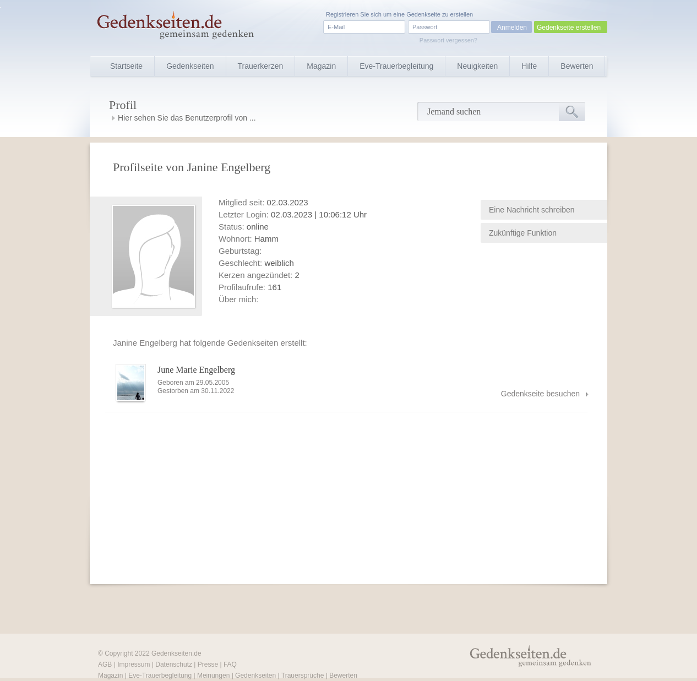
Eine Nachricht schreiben (532, 209)
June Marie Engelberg (196, 369)
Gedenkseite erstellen (569, 27)
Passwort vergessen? (448, 40)
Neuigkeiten (477, 66)
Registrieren (342, 14)
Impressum (133, 664)
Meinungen (213, 675)
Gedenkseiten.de (176, 653)
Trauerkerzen (261, 66)
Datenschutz (173, 664)
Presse (208, 664)
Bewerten (576, 66)
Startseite (126, 66)
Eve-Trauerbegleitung (396, 66)
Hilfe (529, 66)
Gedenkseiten (190, 66)
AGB (105, 664)
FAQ (230, 664)
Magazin (321, 66)
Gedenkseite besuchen (540, 393)
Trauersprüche (302, 675)
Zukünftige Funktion (523, 232)
